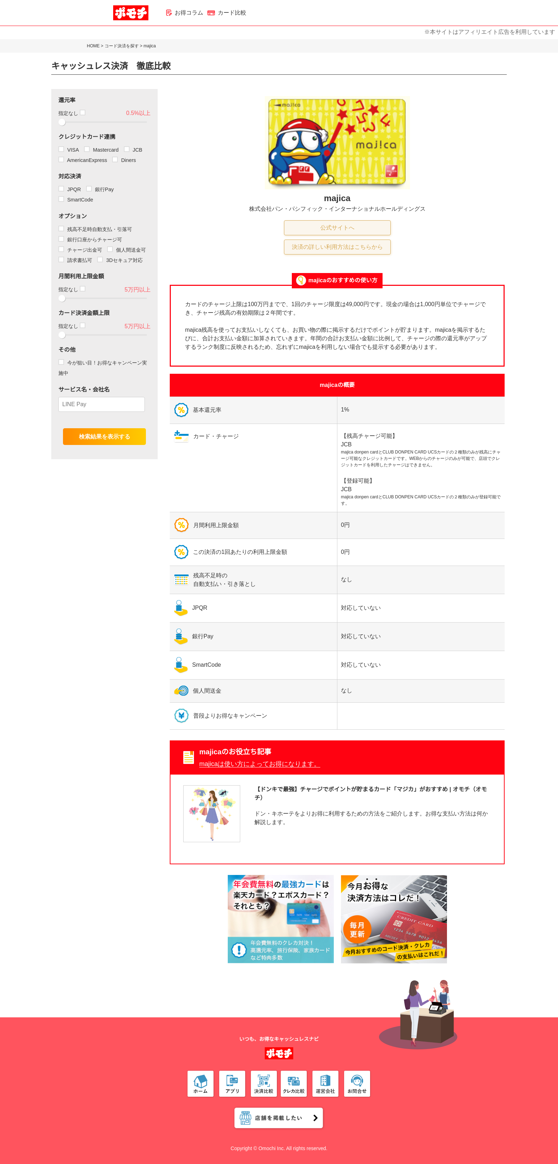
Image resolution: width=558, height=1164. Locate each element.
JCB (133, 150)
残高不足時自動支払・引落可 (95, 229)
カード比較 (226, 13)
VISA (68, 150)
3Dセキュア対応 (119, 260)
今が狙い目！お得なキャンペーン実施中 (102, 368)
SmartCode (75, 200)
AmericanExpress (82, 160)
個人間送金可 (126, 250)
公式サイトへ (337, 228)
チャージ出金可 (80, 250)
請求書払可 (75, 260)
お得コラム (184, 13)
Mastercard (101, 150)
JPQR (69, 189)
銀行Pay (100, 189)
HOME (93, 45)
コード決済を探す (122, 45)
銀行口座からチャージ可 (90, 239)
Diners (124, 160)
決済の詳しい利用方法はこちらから (337, 247)
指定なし (71, 113)
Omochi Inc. (271, 1148)
